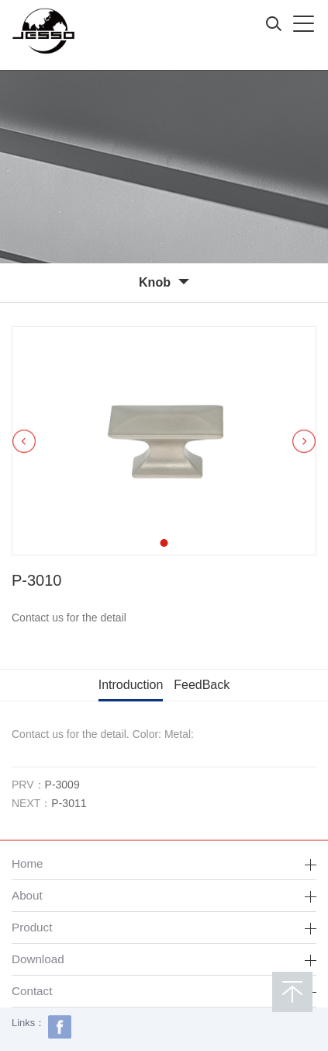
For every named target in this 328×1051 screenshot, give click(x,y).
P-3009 (62, 784)
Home (27, 863)
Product (32, 927)
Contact (32, 990)
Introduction (131, 684)
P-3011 (68, 803)
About (27, 895)
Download (38, 959)
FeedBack (202, 684)
